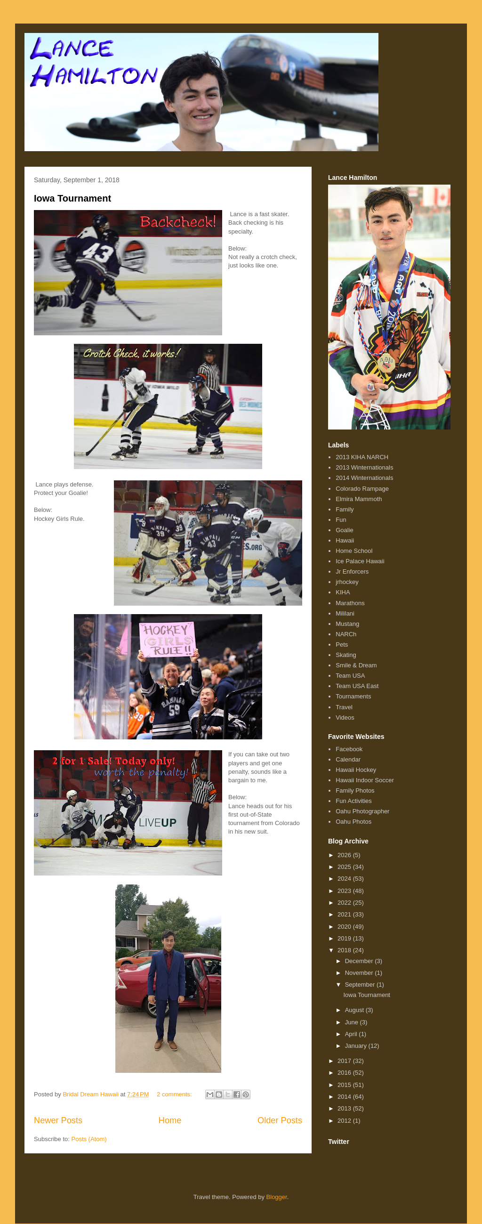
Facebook (349, 749)
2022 (345, 902)
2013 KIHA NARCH (362, 457)
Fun (341, 519)
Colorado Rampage (362, 488)
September (361, 984)
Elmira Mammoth (359, 499)
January (357, 1045)
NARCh (346, 634)
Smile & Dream (356, 665)
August (355, 1009)
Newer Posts (58, 1120)
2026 (345, 855)
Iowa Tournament (72, 198)
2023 (345, 890)
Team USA (350, 675)
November (360, 972)
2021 (345, 914)
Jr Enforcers (352, 571)
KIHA (343, 592)
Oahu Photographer (362, 811)
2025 (345, 866)
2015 (345, 1084)
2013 (345, 1108)
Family (344, 509)
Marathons (350, 603)
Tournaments (353, 696)
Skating (346, 654)
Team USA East (357, 685)
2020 (345, 926)
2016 (345, 1072)
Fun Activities (354, 800)
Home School (354, 550)
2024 (345, 878)
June (352, 1022)
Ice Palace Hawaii (360, 561)
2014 (345, 1096)
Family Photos (355, 790)
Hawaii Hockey (356, 769)
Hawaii (345, 540)
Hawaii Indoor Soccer (365, 780)
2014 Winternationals (364, 477)
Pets (342, 644)
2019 (345, 938)
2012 (345, 1120)
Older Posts (279, 1120)
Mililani (345, 613)
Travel (344, 707)
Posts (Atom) (89, 1139)
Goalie (344, 530)
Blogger (276, 1196)
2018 (345, 950)
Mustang (347, 623)
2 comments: (175, 1094)
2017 (345, 1060)
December (360, 961)
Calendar (348, 759)
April (352, 1034)
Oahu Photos (353, 821)
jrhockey (347, 581)
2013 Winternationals (364, 467)
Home (170, 1120)
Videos (345, 717)
